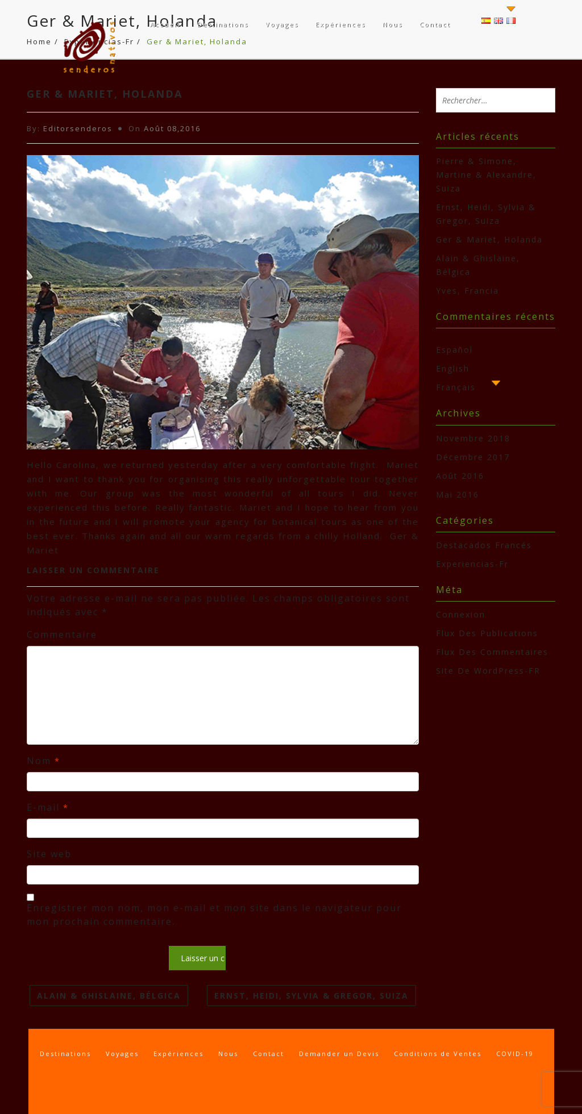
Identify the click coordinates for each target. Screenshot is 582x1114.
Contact (435, 24)
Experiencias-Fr (472, 563)
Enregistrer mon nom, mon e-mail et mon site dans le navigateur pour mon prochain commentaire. (214, 915)
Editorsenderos (78, 128)
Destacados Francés (484, 545)
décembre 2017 (473, 457)
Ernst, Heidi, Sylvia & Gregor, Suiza (311, 995)
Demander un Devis (339, 1053)
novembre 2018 (473, 438)
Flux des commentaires (492, 651)
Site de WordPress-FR (488, 670)
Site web (49, 854)
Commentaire (62, 634)
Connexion (460, 614)
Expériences (340, 24)
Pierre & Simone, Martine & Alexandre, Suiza (486, 175)
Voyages (281, 24)
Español (454, 349)
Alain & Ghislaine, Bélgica (109, 995)
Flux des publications (487, 633)
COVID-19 (515, 1053)
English (452, 368)
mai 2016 (457, 494)
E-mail (48, 807)
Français (456, 387)
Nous (392, 24)
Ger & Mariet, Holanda (489, 239)
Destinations (222, 24)
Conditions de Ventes (437, 1053)
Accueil (165, 24)
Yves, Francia (467, 290)
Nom (43, 760)
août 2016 (460, 475)
